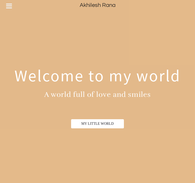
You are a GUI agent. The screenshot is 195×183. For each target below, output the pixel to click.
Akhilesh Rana (98, 5)
